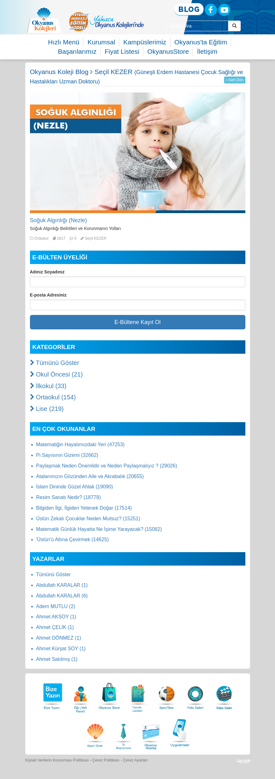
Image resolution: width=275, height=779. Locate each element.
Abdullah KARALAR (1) (62, 585)
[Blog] (189, 9)
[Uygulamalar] (179, 732)
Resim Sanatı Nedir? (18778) (68, 497)
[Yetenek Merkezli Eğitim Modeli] (106, 21)
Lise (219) (47, 408)
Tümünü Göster (54, 362)
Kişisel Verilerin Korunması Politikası (57, 760)
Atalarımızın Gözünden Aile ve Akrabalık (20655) (90, 476)
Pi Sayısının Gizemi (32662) (67, 455)
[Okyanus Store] (109, 694)
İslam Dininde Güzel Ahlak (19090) (74, 486)
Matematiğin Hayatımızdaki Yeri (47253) (80, 444)
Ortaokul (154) (53, 397)
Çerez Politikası (106, 760)
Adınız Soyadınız (47, 271)
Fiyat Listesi (122, 51)
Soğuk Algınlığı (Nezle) (58, 220)
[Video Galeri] (224, 694)
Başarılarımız (77, 51)
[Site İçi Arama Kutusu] (197, 26)
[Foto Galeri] (195, 694)
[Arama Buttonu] (234, 26)
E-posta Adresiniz (48, 294)
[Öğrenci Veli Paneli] (80, 694)
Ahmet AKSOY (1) (56, 616)
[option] (106, 21)
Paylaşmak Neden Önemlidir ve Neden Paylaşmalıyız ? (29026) (106, 465)
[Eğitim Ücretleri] (95, 732)
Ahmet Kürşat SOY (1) (61, 648)
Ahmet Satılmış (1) (56, 659)
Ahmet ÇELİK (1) (55, 627)
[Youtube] (224, 10)
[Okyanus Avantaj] (151, 732)
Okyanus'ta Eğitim (200, 42)
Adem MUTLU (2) (55, 606)
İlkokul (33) (48, 385)
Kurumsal (101, 42)
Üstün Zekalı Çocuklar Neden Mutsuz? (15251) (88, 518)
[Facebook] (211, 10)
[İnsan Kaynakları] (123, 732)
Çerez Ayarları (135, 760)
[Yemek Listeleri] (138, 694)
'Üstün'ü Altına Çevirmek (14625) (72, 539)
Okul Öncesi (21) (56, 374)
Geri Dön (234, 80)
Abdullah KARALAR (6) (62, 595)
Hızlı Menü (63, 42)
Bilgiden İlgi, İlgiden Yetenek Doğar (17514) (84, 508)
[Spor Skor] (166, 694)
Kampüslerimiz (144, 42)
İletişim (207, 51)
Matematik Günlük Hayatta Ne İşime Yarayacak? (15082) (99, 529)
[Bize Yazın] (51, 694)
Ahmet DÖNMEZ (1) (58, 638)
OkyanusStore (168, 51)
